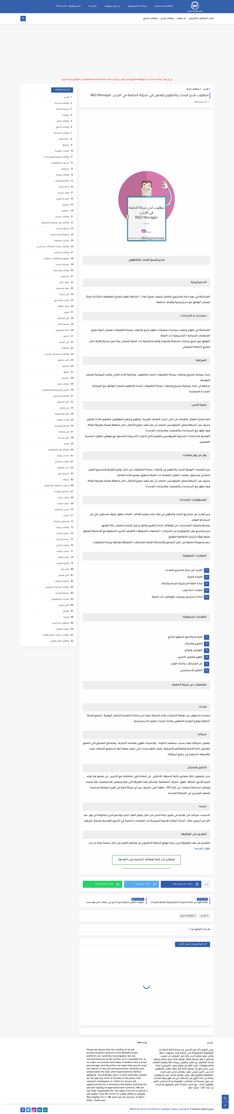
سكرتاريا (65, 169)
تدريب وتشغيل (61, 510)
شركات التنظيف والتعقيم (57, 486)
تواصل (66, 611)
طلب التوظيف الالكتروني (201, 18)
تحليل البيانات (62, 534)
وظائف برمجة (62, 175)
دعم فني (65, 378)
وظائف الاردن (167, 18)
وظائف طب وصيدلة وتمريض (55, 223)
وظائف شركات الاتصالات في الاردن (53, 247)
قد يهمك (181, 18)
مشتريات (64, 277)
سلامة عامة (63, 324)
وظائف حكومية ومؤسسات (56, 157)
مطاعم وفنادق (62, 181)
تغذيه (66, 444)
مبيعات (65, 115)
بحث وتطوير (63, 468)
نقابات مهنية (63, 420)
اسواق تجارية (63, 229)
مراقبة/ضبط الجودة (59, 235)
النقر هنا (199, 849)
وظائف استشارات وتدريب (56, 354)
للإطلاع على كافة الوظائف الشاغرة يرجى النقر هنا (146, 859)
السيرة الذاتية (62, 109)
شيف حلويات (63, 504)
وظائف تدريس (62, 217)
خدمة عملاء (63, 139)
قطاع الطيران (62, 563)
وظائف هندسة (62, 103)
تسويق (65, 145)
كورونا (66, 617)
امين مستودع (62, 199)
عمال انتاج (64, 283)
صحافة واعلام (62, 593)
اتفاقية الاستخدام (164, 6)
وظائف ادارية (193, 89)
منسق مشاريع (62, 426)
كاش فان (64, 569)
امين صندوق (63, 402)
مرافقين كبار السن (60, 623)
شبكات (65, 480)
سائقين (65, 211)
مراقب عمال (63, 498)
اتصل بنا (92, 6)
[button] (181, 884)
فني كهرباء (64, 342)
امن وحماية (64, 432)
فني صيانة (64, 295)
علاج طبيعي (63, 575)
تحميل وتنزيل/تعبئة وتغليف (55, 390)
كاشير (66, 336)
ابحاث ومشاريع (61, 301)
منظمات (65, 348)
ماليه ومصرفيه (62, 414)
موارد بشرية (63, 193)
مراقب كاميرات (62, 629)
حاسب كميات (62, 551)
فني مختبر (64, 408)
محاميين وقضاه (61, 492)
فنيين (66, 312)
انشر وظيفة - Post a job (68, 6)
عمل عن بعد (63, 438)
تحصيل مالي (63, 474)
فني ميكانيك (63, 318)
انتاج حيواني (63, 605)
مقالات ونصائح (62, 462)
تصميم (66, 205)
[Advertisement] (117, 51)
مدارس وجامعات (61, 241)
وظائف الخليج (150, 18)
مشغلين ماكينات (61, 522)
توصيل (65, 366)
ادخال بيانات (63, 187)
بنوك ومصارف (62, 289)
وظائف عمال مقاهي (59, 641)
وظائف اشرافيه (61, 253)
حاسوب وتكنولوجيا (60, 163)
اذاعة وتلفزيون (62, 330)
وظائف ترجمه (62, 528)
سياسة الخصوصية (137, 6)
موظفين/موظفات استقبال (56, 259)
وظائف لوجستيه (61, 271)
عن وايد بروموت (112, 6)
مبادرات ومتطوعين (60, 599)
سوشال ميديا (62, 265)
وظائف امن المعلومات (58, 450)
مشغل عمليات (62, 581)
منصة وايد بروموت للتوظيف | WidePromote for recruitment (159, 1109)
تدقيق (66, 372)
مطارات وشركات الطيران (57, 587)
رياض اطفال (63, 557)
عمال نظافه (63, 306)
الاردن (205, 89)
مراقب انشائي (62, 546)
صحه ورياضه (63, 540)
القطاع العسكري (61, 396)
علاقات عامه (63, 384)
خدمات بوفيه (63, 456)
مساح (66, 516)
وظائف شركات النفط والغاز (56, 635)
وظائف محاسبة (61, 133)
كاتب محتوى (63, 360)
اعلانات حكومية (62, 151)
